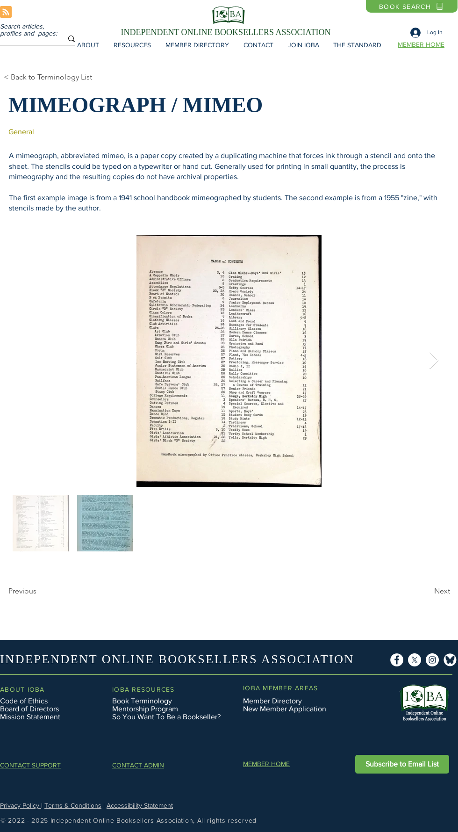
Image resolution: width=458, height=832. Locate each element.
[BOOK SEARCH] (412, 6)
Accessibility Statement (140, 805)
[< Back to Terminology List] (55, 77)
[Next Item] (434, 361)
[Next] (401, 591)
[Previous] (39, 591)
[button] (88, 45)
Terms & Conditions (72, 805)
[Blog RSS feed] (6, 12)
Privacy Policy (20, 805)
